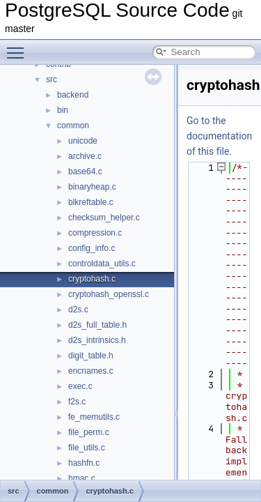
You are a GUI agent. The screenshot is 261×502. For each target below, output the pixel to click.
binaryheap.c (92, 187)
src (51, 79)
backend (72, 95)
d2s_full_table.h (97, 325)
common (73, 125)
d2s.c (78, 309)
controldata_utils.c (102, 263)
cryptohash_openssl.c (108, 294)
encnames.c (90, 371)
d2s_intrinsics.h (97, 340)
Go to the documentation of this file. (219, 136)
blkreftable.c (90, 202)
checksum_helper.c (104, 217)
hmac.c (81, 478)
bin (62, 110)
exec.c (80, 386)
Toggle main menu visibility (19, 47)
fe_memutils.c (94, 417)
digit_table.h (90, 355)
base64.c (85, 171)
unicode (82, 141)
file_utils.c (86, 447)
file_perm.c (88, 432)
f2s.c (77, 401)
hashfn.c (84, 463)
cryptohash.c (92, 279)
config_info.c (91, 248)
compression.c (95, 233)
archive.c (85, 156)
